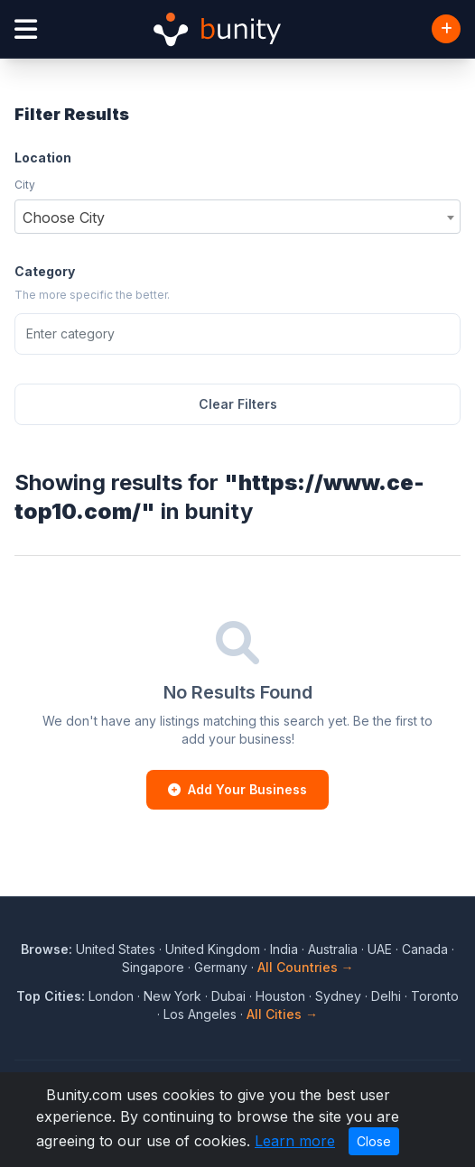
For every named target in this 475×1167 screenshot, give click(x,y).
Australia (333, 949)
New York (172, 996)
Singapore (153, 967)
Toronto (435, 996)
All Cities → (282, 1014)
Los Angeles (200, 1014)
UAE (380, 949)
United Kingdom (212, 949)
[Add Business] (446, 28)
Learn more (295, 1141)
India (284, 949)
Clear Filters (238, 404)
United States (115, 949)
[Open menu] (25, 29)
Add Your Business (237, 789)
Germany (220, 967)
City (24, 184)
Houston (280, 996)
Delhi (386, 996)
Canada (425, 949)
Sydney (338, 996)
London (111, 996)
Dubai (228, 996)
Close (374, 1141)
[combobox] (237, 216)
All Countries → (305, 967)
